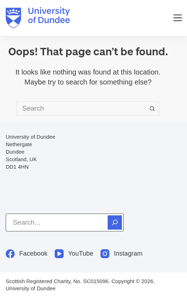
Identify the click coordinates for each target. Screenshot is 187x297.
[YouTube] (74, 253)
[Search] (115, 222)
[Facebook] (27, 253)
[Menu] (177, 18)
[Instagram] (121, 253)
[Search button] (152, 108)
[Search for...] (80, 108)
